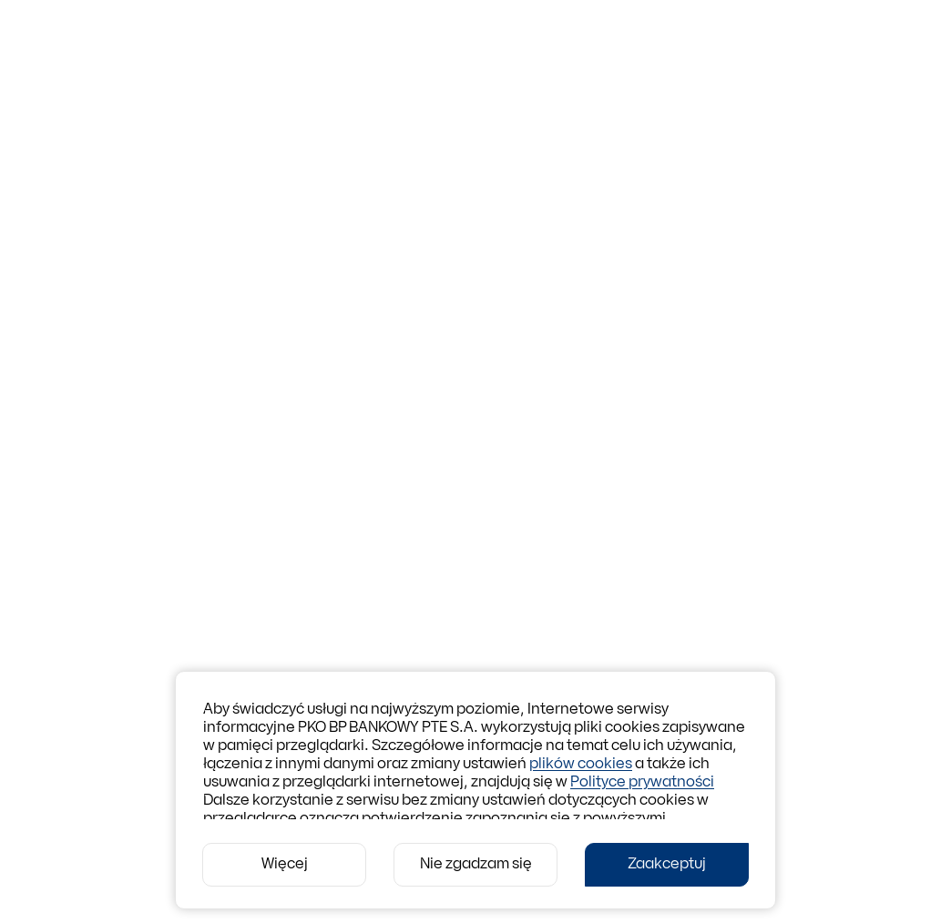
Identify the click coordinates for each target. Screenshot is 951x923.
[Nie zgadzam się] (475, 865)
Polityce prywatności (642, 782)
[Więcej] (284, 865)
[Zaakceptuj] (667, 865)
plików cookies (580, 764)
